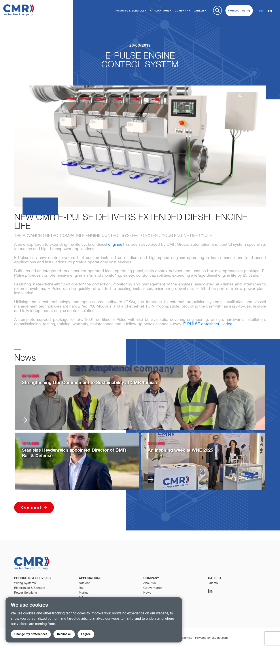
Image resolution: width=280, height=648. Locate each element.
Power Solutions (25, 592)
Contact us (239, 10)
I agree (86, 634)
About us (149, 583)
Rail (81, 587)
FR (261, 10)
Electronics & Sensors (29, 587)
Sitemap (187, 637)
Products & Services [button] (129, 10)
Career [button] (199, 10)
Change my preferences (30, 634)
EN (270, 10)
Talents (213, 583)
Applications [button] (160, 10)
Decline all (64, 634)
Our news (34, 507)
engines (115, 244)
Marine (84, 592)
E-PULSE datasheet (201, 323)
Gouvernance (153, 587)
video (227, 323)
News (147, 592)
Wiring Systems (25, 583)
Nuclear (84, 583)
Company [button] (181, 10)
